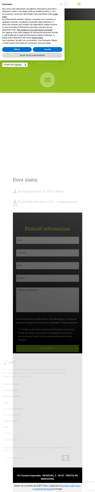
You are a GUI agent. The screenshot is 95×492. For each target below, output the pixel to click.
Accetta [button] (47, 49)
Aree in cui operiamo (12, 408)
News (4, 427)
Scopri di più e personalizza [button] (32, 55)
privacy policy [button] (37, 38)
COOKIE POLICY (9, 390)
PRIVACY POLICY (10, 384)
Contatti (6, 433)
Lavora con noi (9, 420)
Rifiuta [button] (17, 49)
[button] (61, 4)
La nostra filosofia (11, 414)
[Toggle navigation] (79, 4)
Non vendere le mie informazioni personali (34, 30)
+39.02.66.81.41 (47, 65)
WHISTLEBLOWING (10, 396)
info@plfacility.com (47, 95)
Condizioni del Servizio (43, 489)
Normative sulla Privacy (71, 485)
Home (5, 402)
